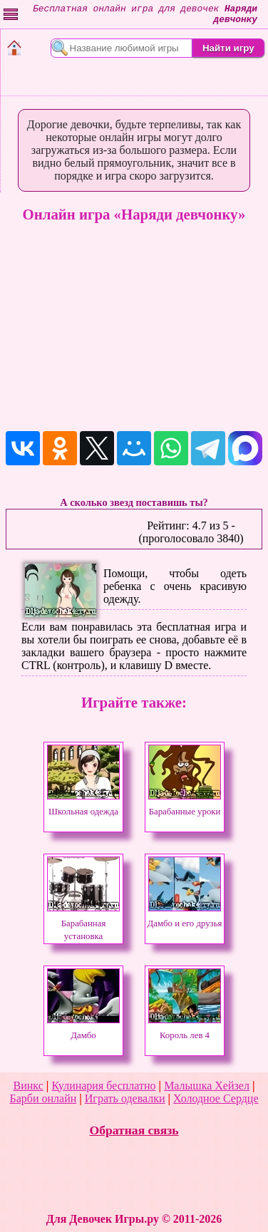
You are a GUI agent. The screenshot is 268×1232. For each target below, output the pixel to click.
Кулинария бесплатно (103, 1086)
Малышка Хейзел (206, 1086)
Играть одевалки (125, 1098)
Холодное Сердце (215, 1098)
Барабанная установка (83, 923)
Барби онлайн (42, 1098)
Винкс (28, 1086)
